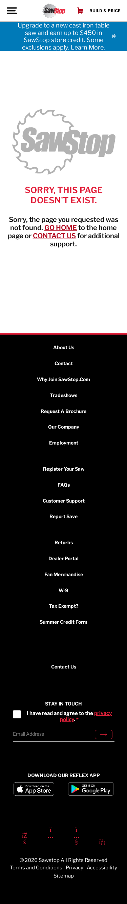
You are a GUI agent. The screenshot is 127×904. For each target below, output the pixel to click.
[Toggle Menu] (13, 11)
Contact (64, 363)
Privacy (74, 868)
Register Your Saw (63, 469)
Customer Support (64, 501)
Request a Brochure (63, 411)
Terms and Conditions (36, 868)
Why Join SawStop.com (63, 379)
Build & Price (104, 10)
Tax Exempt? (64, 606)
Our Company (63, 427)
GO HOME (60, 228)
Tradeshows (63, 395)
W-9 (63, 590)
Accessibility (102, 868)
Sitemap (64, 876)
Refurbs (64, 542)
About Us (63, 347)
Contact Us (63, 667)
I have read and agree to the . (69, 716)
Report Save (63, 516)
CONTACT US (54, 236)
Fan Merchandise (63, 574)
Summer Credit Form (63, 622)
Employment (63, 443)
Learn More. (88, 47)
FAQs (64, 485)
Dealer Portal (63, 558)
